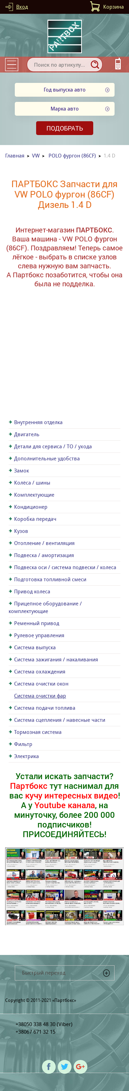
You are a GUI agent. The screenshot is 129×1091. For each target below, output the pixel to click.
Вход (22, 6)
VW (36, 155)
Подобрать (64, 128)
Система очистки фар (40, 695)
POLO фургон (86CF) (72, 155)
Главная (14, 155)
